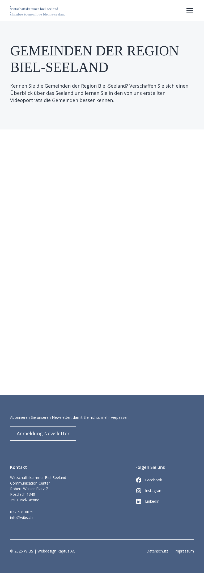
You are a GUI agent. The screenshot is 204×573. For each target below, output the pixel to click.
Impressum (184, 551)
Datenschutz (157, 551)
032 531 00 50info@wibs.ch (22, 514)
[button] (188, 10)
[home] (37, 10)
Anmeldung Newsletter (43, 433)
